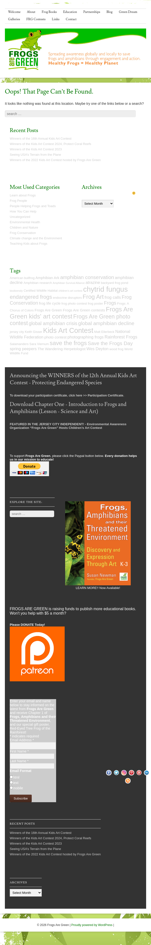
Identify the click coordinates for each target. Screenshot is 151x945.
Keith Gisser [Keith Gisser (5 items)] (33, 332)
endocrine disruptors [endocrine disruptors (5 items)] (67, 297)
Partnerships (91, 12)
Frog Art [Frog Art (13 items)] (93, 296)
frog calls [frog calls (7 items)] (113, 297)
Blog (110, 12)
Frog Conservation (23, 233)
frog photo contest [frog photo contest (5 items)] (74, 303)
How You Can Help (23, 211)
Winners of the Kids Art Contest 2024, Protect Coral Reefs (50, 144)
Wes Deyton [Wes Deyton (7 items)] (97, 349)
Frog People (18, 200)
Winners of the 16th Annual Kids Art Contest (40, 138)
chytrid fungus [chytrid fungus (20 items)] (105, 289)
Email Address (22, 740)
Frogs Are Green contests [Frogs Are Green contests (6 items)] (84, 310)
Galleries (14, 19)
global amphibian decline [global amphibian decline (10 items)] (106, 323)
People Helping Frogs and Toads (33, 206)
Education (70, 12)
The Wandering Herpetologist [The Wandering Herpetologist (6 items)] (62, 349)
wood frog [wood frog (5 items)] (116, 349)
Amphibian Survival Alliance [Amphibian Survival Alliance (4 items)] (69, 282)
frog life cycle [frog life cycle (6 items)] (50, 303)
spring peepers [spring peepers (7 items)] (23, 349)
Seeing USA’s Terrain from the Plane (35, 154)
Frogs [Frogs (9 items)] (110, 303)
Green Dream (128, 12)
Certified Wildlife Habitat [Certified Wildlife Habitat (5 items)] (41, 290)
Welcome (14, 12)
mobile (18, 788)
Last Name (19, 761)
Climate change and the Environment (36, 238)
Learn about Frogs (23, 195)
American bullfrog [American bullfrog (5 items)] (22, 278)
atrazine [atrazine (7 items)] (93, 282)
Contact (71, 19)
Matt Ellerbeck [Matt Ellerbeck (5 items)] (104, 332)
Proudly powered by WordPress (91, 925)
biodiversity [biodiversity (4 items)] (16, 290)
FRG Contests (36, 19)
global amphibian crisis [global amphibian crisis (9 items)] (53, 323)
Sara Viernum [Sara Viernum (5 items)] (39, 344)
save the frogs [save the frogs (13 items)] (68, 343)
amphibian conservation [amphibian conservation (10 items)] (87, 277)
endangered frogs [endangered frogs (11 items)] (31, 297)
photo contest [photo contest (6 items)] (55, 337)
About (31, 12)
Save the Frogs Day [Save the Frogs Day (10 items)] (110, 343)
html (16, 777)
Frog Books (49, 12)
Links (56, 19)
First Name (19, 751)
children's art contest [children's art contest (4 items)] (70, 290)
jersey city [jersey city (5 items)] (17, 332)
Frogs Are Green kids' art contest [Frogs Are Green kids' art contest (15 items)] (71, 313)
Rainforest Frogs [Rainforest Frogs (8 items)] (120, 337)
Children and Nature (24, 227)
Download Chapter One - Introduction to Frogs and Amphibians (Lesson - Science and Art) (68, 408)
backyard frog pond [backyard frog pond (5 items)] (114, 283)
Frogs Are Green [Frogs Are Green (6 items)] (48, 310)
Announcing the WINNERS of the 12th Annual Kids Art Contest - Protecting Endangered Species (73, 379)
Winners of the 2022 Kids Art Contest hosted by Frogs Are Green (55, 160)
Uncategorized (20, 217)
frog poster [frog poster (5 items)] (95, 303)
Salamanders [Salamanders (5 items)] (19, 344)
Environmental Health (25, 222)
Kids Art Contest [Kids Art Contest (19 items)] (68, 330)
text (16, 783)
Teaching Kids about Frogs (28, 243)
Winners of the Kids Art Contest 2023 (36, 149)
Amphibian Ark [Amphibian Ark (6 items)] (47, 278)
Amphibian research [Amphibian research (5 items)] (37, 283)
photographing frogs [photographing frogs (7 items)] (85, 337)
